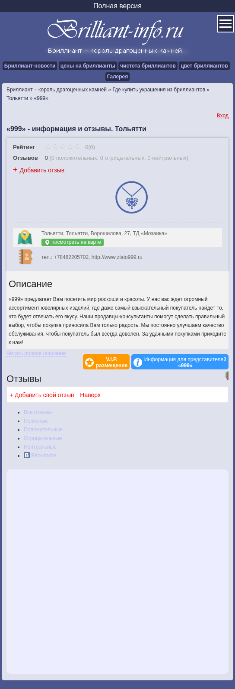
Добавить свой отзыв (44, 394)
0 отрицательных (122, 158)
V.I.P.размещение (111, 362)
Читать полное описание (36, 353)
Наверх (90, 394)
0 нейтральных (167, 158)
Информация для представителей (185, 362)
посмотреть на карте (72, 242)
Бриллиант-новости (30, 66)
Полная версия (117, 6)
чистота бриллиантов (148, 66)
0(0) (69, 147)
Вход (223, 116)
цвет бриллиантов (204, 66)
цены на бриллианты (87, 66)
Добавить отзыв (42, 170)
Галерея (117, 77)
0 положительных (74, 158)
